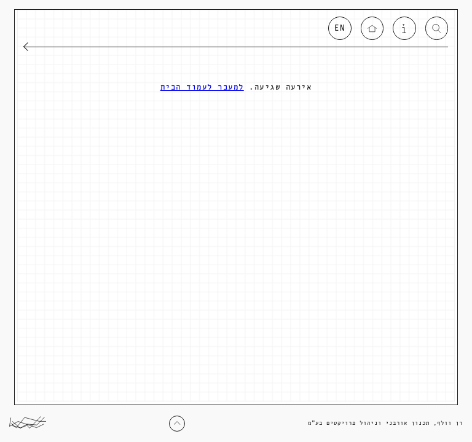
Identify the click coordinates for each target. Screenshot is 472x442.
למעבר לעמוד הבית (202, 87)
